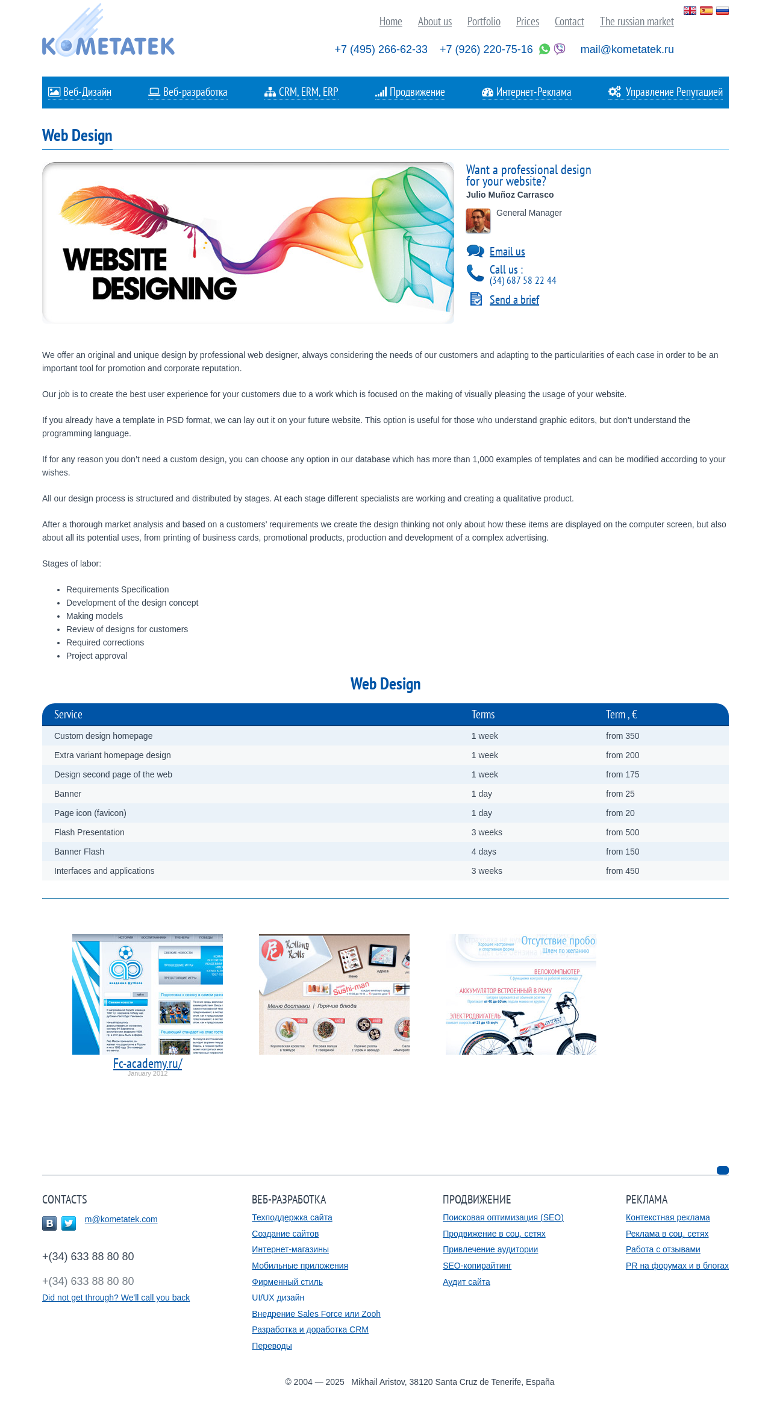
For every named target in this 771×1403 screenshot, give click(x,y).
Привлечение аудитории (490, 1249)
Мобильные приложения (300, 1265)
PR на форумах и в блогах (677, 1265)
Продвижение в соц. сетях (494, 1233)
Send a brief (514, 299)
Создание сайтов (285, 1233)
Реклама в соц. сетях (667, 1233)
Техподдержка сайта (292, 1217)
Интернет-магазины (290, 1249)
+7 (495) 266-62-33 (381, 49)
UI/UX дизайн (278, 1297)
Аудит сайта (466, 1282)
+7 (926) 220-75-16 (486, 49)
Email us (507, 251)
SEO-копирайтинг (477, 1265)
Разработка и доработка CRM (310, 1329)
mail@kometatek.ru (627, 49)
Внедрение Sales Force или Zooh (316, 1314)
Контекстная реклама (668, 1217)
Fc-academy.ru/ (147, 1063)
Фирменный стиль (287, 1282)
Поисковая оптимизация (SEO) (503, 1217)
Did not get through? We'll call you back (116, 1297)
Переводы (272, 1346)
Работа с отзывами (663, 1249)
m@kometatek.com (121, 1219)
